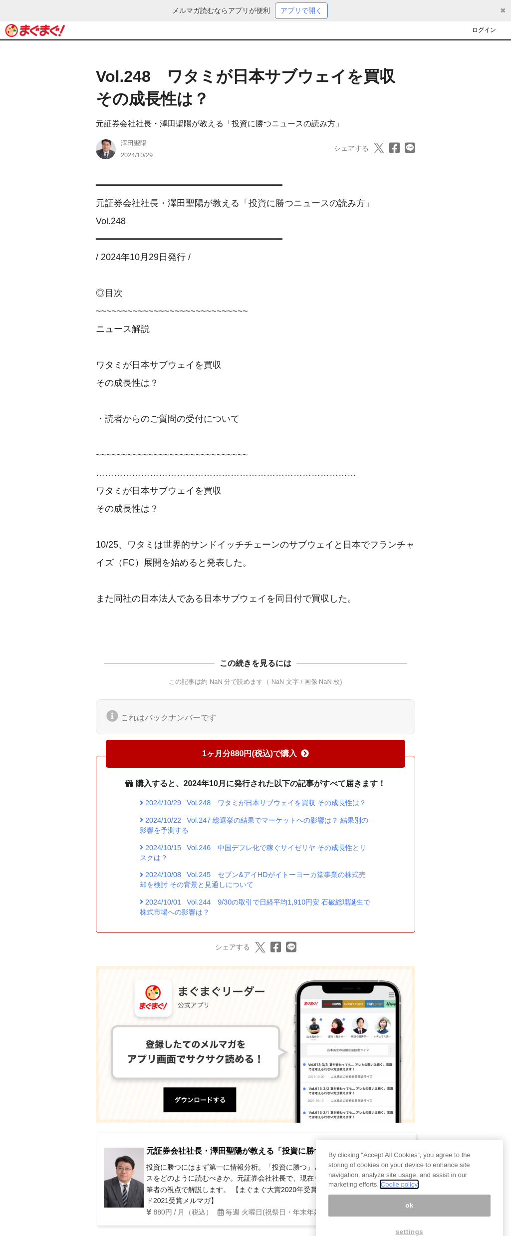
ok (409, 1216)
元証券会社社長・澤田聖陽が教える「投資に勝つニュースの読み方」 (219, 123)
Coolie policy (399, 1195)
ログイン (484, 29)
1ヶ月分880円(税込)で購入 (255, 753)
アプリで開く (301, 10)
